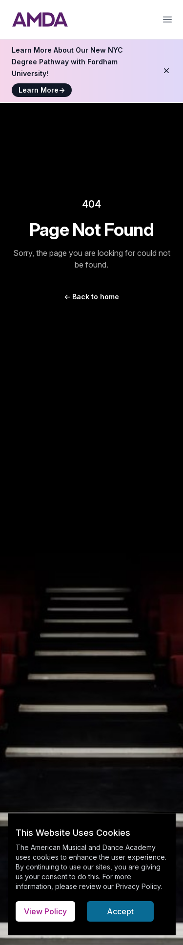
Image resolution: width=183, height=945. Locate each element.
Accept (120, 911)
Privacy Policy (138, 886)
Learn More (42, 90)
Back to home (91, 296)
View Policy (45, 911)
